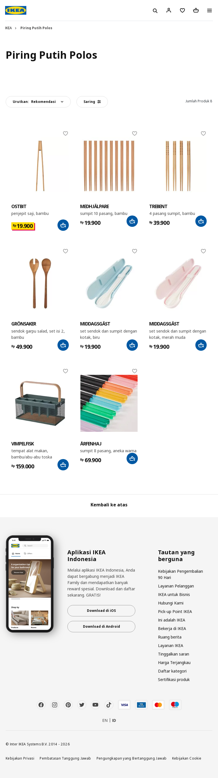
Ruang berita (169, 637)
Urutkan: (34, 101)
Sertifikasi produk (174, 679)
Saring (92, 101)
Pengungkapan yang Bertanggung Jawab (132, 758)
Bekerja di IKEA (172, 628)
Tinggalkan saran (173, 654)
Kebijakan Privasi (20, 758)
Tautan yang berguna (176, 556)
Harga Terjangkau (174, 662)
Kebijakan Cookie (187, 758)
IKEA (8, 28)
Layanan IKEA (170, 645)
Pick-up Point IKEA (175, 611)
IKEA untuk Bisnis (174, 594)
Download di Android (101, 626)
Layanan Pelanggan (176, 586)
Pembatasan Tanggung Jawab (65, 758)
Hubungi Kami (170, 603)
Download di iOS (101, 610)
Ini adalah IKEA (171, 620)
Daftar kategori (172, 671)
